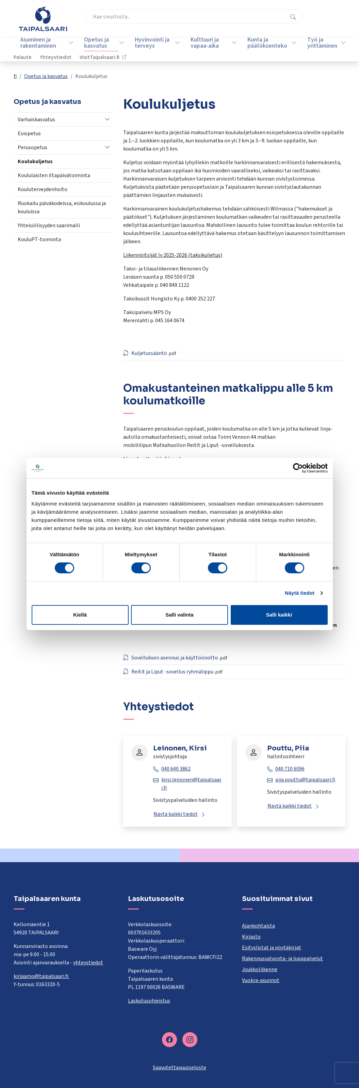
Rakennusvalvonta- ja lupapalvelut (282, 958)
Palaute (231, 22)
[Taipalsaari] (43, 18)
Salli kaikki (279, 615)
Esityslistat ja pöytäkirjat (271, 947)
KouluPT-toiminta (39, 239)
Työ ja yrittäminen (318, 49)
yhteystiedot (88, 962)
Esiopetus (29, 133)
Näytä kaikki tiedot (175, 814)
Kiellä (80, 615)
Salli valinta (179, 615)
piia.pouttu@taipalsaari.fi (305, 779)
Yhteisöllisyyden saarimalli (49, 225)
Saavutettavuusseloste (179, 1067)
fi (15, 76)
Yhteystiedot (264, 22)
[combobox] (147, 22)
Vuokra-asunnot (260, 980)
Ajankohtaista (258, 926)
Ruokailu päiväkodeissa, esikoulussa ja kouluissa (62, 207)
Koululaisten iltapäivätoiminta (54, 175)
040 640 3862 (176, 769)
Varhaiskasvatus (36, 119)
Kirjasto (251, 937)
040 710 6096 (290, 769)
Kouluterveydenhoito (42, 189)
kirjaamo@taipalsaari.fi (41, 976)
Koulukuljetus (35, 161)
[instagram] (189, 1039)
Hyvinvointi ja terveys (149, 49)
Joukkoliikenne (259, 969)
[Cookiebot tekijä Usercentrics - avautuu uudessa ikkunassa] (298, 468)
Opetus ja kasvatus (93, 49)
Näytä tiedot (299, 593)
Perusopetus (32, 147)
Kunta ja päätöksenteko (263, 49)
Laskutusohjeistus (149, 1001)
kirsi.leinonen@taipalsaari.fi (191, 784)
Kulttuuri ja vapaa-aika (201, 49)
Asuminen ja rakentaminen (35, 49)
